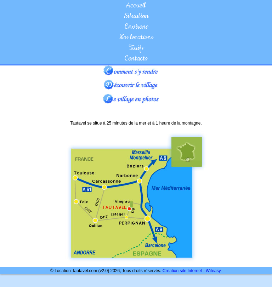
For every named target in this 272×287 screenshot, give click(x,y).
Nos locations (136, 37)
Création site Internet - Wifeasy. (192, 270)
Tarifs (136, 48)
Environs (136, 26)
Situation (136, 16)
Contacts (136, 58)
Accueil (136, 5)
